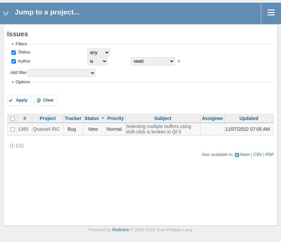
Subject (162, 118)
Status (23, 52)
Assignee (212, 118)
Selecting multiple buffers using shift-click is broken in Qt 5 (158, 129)
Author (23, 61)
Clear (48, 100)
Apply (22, 100)
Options (22, 82)
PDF (270, 154)
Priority (115, 118)
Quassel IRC (46, 129)
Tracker (73, 118)
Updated (248, 118)
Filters (21, 44)
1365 (23, 129)
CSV (257, 154)
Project (47, 118)
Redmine (120, 230)
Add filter (18, 72)
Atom (245, 154)
